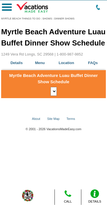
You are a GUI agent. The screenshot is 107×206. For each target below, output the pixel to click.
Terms (70, 118)
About (36, 118)
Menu (40, 63)
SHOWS (47, 18)
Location (66, 63)
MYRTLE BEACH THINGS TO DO (20, 18)
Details (17, 63)
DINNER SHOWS (64, 18)
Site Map (53, 118)
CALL (68, 196)
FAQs (93, 63)
